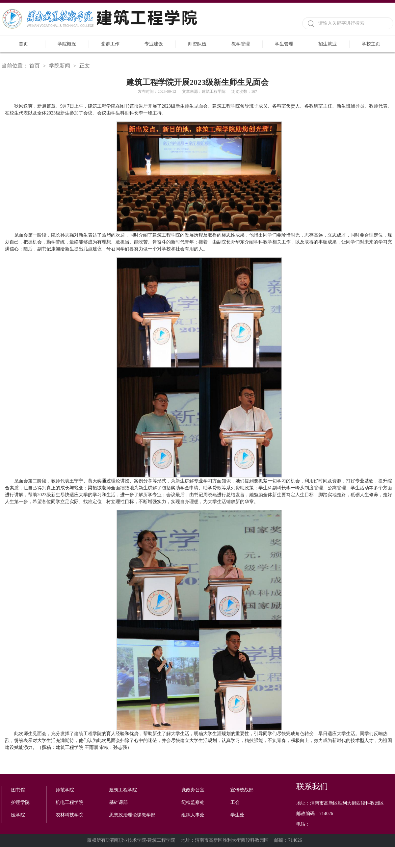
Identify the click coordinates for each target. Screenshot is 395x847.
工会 (235, 802)
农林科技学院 (69, 814)
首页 (23, 43)
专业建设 (154, 43)
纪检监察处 (192, 802)
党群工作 (110, 43)
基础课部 (118, 802)
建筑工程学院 (123, 789)
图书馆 (18, 789)
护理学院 (20, 802)
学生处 (237, 814)
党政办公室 (192, 789)
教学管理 (240, 43)
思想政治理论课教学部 (132, 814)
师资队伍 (197, 43)
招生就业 (327, 43)
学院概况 (67, 43)
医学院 (18, 814)
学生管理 (284, 43)
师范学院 (65, 789)
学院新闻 (59, 65)
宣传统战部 (241, 789)
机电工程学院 (69, 802)
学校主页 (371, 43)
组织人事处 (192, 814)
